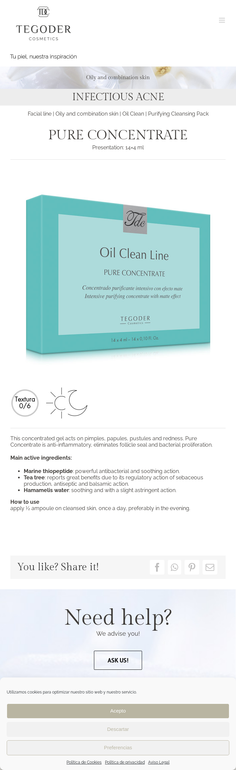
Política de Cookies (84, 762)
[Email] (210, 567)
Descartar (118, 729)
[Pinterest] (192, 567)
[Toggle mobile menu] (222, 20)
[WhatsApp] (174, 567)
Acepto (118, 711)
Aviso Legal (158, 762)
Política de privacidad (125, 762)
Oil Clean (133, 114)
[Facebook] (157, 567)
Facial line (40, 114)
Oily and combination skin (86, 114)
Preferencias (118, 747)
